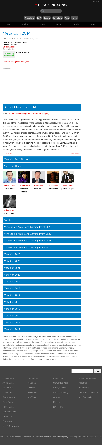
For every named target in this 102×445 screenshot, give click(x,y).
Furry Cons (8, 402)
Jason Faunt (67, 185)
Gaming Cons (9, 397)
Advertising (84, 388)
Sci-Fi (39, 18)
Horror (74, 18)
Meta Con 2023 (12, 254)
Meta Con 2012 (12, 329)
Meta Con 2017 (12, 295)
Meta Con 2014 (12, 315)
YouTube (32, 397)
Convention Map (60, 383)
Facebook (32, 392)
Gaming (47, 18)
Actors (59, 24)
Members (32, 383)
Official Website (9, 46)
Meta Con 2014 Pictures (17, 159)
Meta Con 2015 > (76, 153)
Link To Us (58, 407)
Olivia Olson (53, 185)
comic (22, 114)
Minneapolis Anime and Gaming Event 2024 (27, 247)
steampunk (36, 114)
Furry (67, 18)
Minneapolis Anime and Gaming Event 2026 (27, 233)
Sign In (96, 2)
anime (11, 114)
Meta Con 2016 (12, 301)
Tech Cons (7, 416)
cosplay (45, 114)
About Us (83, 383)
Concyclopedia (60, 388)
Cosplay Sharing (60, 392)
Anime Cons (29, 18)
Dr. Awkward (24, 185)
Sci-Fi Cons (8, 388)
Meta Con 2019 (12, 281)
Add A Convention (11, 426)
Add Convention (86, 397)
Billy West (38, 185)
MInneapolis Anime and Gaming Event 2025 (27, 240)
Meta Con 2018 (12, 288)
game (27, 114)
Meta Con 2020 (12, 274)
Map (8, 24)
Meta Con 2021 (12, 267)
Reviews (25, 24)
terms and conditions (43, 437)
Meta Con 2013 (12, 322)
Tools (76, 24)
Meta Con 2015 (12, 308)
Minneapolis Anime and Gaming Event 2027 (27, 226)
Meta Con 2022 (12, 261)
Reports (56, 402)
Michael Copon (9, 210)
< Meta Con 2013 (7, 153)
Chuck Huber (9, 185)
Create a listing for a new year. (16, 61)
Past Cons (7, 421)
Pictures (42, 24)
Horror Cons (8, 407)
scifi (16, 114)
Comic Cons (57, 18)
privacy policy (62, 437)
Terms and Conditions (88, 392)
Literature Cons (9, 412)
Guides (56, 397)
